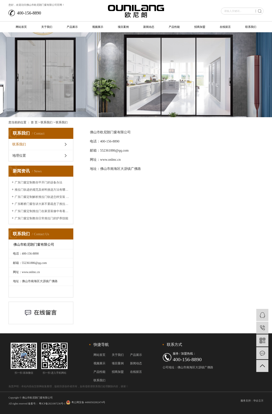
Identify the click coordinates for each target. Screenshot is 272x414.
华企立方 (258, 400)
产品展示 (72, 26)
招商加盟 (199, 26)
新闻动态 (148, 26)
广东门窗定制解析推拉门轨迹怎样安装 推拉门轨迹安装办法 (42, 197)
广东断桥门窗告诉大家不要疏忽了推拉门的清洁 (42, 204)
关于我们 (46, 26)
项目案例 (123, 26)
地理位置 (19, 155)
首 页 (34, 122)
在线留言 (225, 26)
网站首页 (21, 26)
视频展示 (97, 26)
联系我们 (250, 26)
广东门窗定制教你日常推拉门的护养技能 (41, 218)
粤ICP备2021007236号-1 (52, 403)
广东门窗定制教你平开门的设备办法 (38, 182)
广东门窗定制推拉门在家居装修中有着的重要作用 (42, 211)
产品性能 (174, 26)
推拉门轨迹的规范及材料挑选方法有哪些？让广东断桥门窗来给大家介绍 (42, 189)
